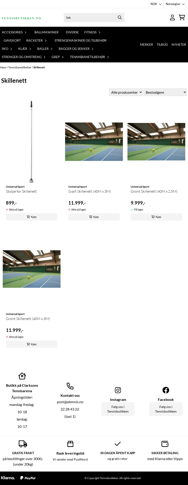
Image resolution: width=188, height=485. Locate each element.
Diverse (72, 32)
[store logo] (21, 17)
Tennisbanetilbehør (20, 67)
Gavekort (12, 40)
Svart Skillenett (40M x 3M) (89, 191)
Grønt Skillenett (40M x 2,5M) (154, 191)
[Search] (119, 17)
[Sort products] (165, 92)
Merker (146, 44)
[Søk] (94, 17)
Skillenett (39, 67)
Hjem (3, 67)
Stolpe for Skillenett (21, 191)
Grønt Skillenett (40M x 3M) (28, 318)
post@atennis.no (70, 402)
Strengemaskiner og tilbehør (80, 40)
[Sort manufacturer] (126, 92)
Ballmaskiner (46, 32)
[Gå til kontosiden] (172, 17)
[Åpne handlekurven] (182, 17)
